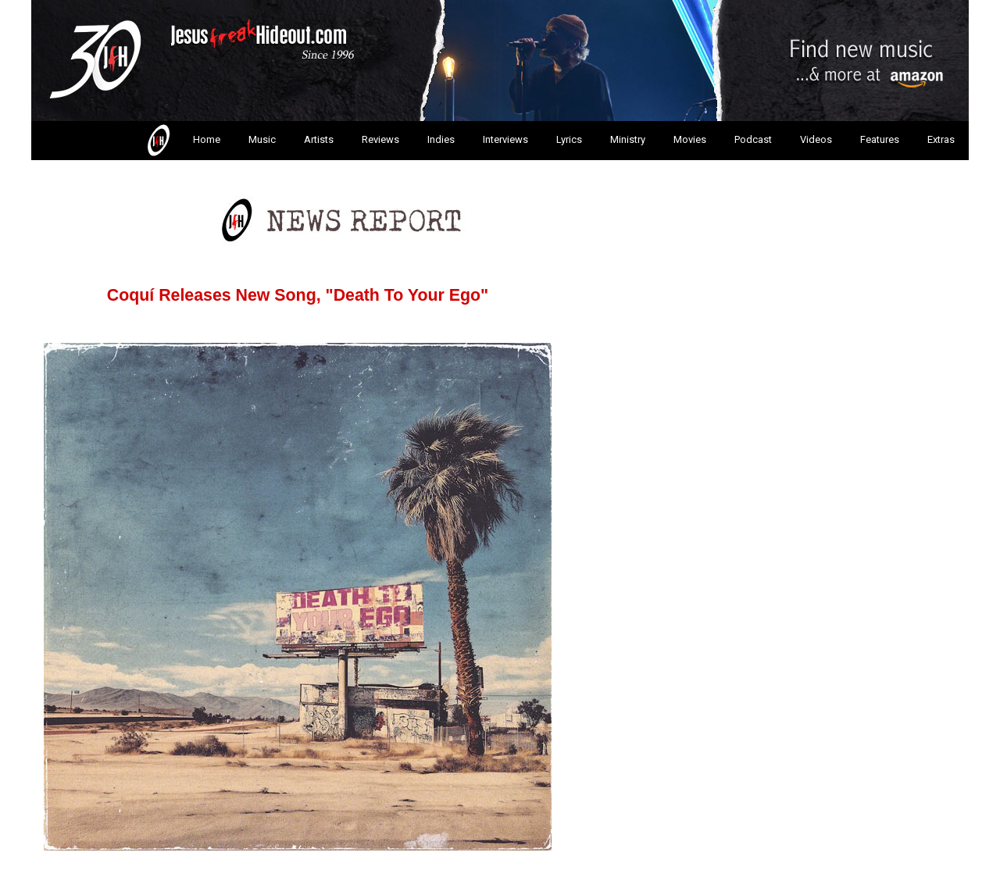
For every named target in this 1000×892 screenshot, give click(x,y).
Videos (816, 139)
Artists (319, 139)
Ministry (627, 139)
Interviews (505, 139)
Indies (441, 139)
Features (879, 139)
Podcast (753, 139)
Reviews (380, 139)
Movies (689, 139)
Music (262, 139)
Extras (941, 139)
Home (182, 140)
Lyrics (569, 139)
